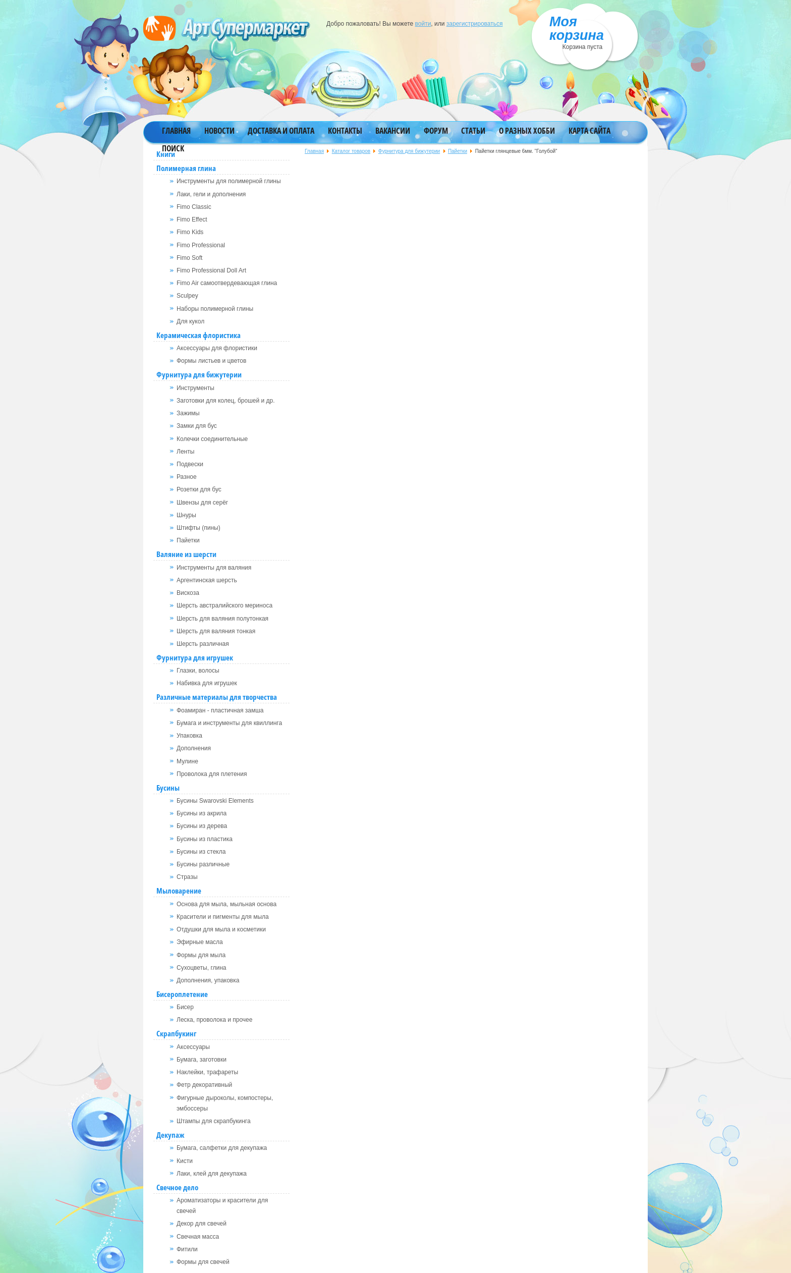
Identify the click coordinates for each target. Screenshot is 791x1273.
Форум (436, 130)
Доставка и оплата (281, 130)
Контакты (345, 130)
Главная (176, 130)
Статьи (473, 130)
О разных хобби (527, 130)
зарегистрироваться (474, 23)
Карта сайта (589, 130)
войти (423, 23)
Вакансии (392, 130)
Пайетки (457, 151)
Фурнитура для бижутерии (409, 151)
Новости (219, 130)
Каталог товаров (351, 151)
